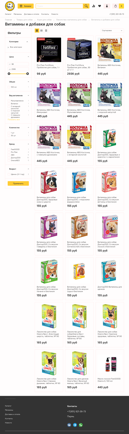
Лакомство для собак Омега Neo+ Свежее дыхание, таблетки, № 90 (48, 380)
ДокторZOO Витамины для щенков (110, 288)
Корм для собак (44, 19)
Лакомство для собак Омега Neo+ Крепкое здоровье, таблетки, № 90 (110, 333)
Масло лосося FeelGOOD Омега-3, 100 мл (109, 379)
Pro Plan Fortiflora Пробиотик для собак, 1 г (48, 66)
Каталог (25, 6)
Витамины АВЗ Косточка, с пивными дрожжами (48, 153)
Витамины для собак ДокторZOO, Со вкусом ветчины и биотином (108, 199)
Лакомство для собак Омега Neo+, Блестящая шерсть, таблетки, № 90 (48, 333)
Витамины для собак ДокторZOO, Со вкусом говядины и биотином (47, 244)
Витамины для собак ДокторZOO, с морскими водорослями (78, 199)
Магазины (18, 14)
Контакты (45, 14)
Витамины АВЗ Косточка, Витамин (109, 66)
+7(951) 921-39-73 (116, 14)
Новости (54, 14)
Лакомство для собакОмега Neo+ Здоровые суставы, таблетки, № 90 (76, 335)
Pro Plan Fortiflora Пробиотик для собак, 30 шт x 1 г (78, 67)
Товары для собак (25, 19)
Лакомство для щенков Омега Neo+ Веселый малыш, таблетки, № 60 (78, 380)
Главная (8, 19)
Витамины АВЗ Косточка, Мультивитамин (78, 111)
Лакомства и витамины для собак (71, 19)
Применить (18, 183)
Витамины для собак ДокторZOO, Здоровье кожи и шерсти (47, 199)
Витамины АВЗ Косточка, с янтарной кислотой (78, 153)
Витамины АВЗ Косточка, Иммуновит (48, 111)
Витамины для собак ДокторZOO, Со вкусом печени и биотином (47, 289)
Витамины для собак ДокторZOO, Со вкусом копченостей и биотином (78, 244)
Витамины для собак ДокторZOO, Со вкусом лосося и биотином (108, 244)
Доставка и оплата (31, 14)
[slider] (9, 74)
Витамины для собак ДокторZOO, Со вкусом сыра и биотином (77, 289)
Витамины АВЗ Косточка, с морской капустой (109, 111)
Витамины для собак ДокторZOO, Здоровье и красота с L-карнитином (109, 154)
